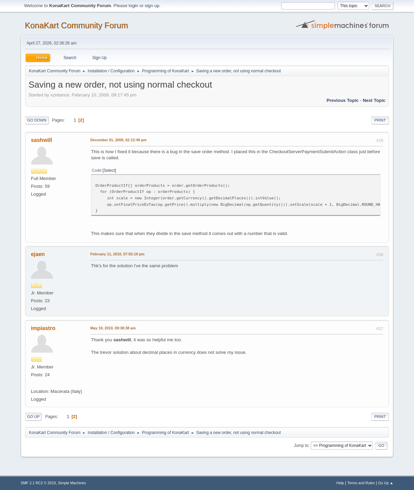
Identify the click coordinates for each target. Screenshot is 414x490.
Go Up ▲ (385, 483)
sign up (152, 5)
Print (380, 120)
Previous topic (342, 100)
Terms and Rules (361, 483)
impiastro (43, 328)
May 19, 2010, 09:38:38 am (113, 328)
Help (340, 483)
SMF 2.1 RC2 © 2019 (38, 483)
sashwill (41, 140)
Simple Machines (72, 483)
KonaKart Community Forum (76, 25)
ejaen (38, 254)
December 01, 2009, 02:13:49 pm (118, 140)
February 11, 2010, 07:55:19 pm (117, 254)
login (133, 5)
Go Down (37, 120)
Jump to (301, 445)
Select (109, 170)
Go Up (33, 417)
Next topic (374, 100)
